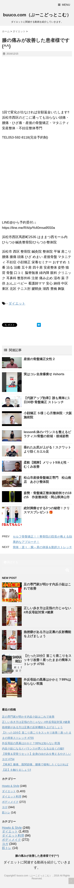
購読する (11, 562)
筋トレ (6, 812)
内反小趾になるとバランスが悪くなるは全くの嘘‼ (33, 748)
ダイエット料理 (11, 796)
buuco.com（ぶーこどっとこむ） (37, 14)
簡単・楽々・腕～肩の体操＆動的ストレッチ (42, 547)
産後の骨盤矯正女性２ (39, 359)
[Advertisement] (37, 181)
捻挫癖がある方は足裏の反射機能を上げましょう (32, 727)
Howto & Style (10, 785)
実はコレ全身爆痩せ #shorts (44, 374)
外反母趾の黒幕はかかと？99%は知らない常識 (31, 743)
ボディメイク (10, 801)
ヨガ (4, 807)
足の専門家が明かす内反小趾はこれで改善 (28, 716)
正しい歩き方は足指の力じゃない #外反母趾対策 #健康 (36, 722)
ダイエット (16, 303)
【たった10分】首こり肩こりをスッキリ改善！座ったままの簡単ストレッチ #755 (47, 660)
